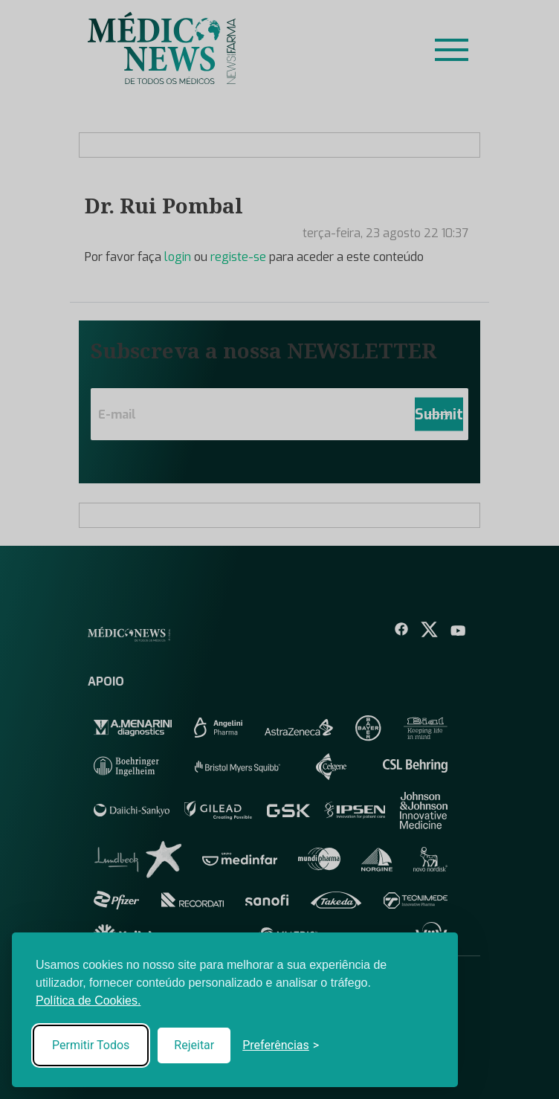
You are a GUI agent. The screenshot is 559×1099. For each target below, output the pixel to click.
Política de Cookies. (88, 1000)
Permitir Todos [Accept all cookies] (90, 1045)
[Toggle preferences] (280, 1045)
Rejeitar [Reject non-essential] (194, 1045)
